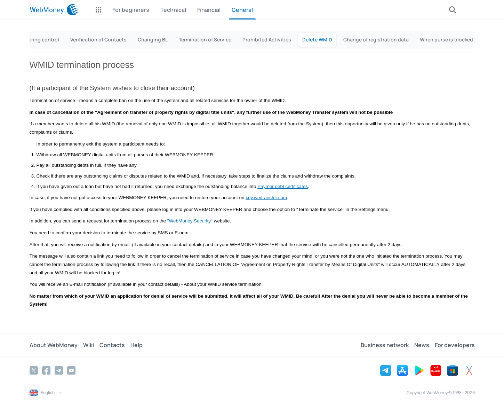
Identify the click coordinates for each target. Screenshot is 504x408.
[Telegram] (59, 370)
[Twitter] (34, 370)
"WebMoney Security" (190, 220)
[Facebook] (46, 370)
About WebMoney (54, 345)
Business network (385, 345)
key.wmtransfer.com (266, 197)
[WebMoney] (54, 9)
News (421, 345)
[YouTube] (71, 370)
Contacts (112, 345)
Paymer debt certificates (282, 186)
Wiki (88, 345)
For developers (455, 345)
